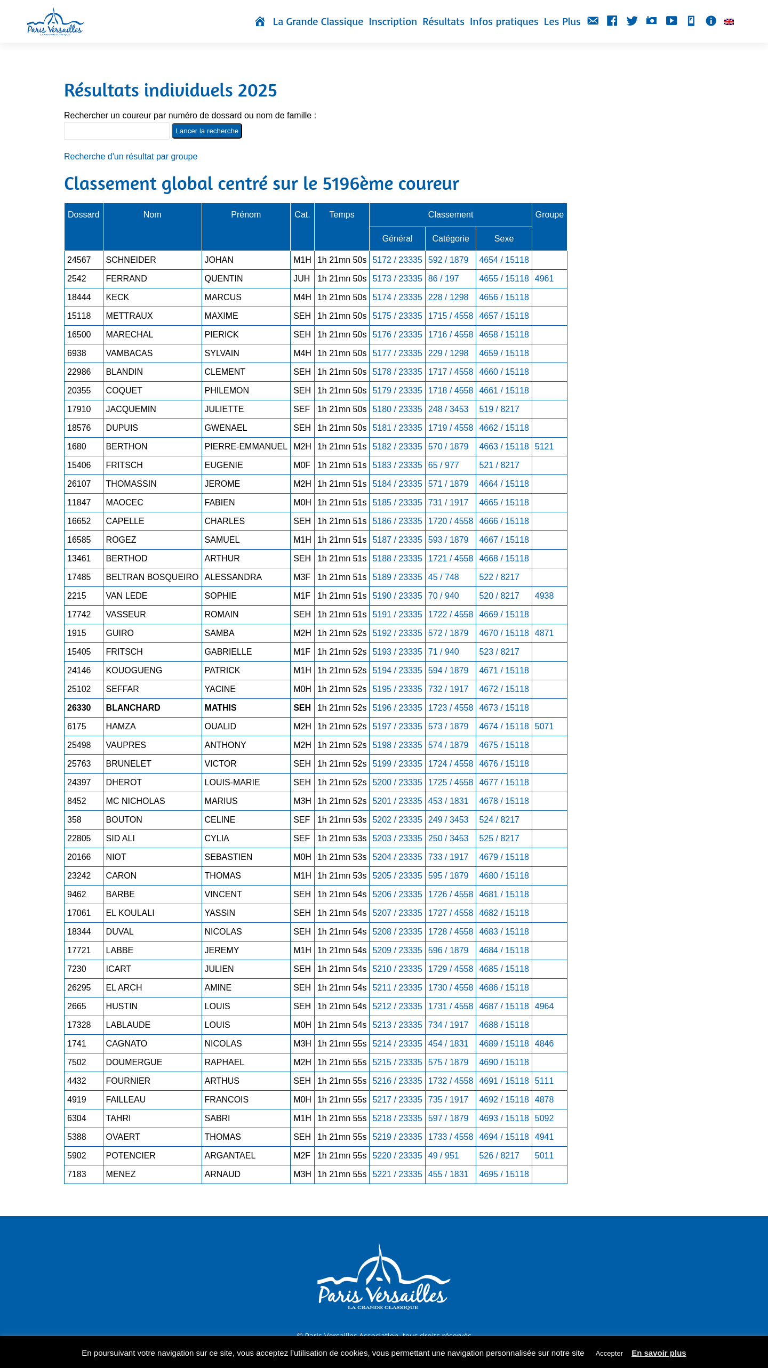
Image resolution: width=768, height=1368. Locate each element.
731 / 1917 (448, 502)
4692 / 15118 (504, 1099)
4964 (544, 1006)
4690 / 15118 (504, 1062)
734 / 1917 (448, 1024)
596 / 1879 (448, 950)
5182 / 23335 (397, 446)
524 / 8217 (499, 819)
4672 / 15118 (504, 689)
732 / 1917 (448, 689)
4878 (544, 1099)
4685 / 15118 (504, 968)
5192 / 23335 (397, 633)
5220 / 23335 (397, 1155)
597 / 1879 (448, 1118)
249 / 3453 (448, 819)
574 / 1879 (448, 745)
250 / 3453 (448, 838)
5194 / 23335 (397, 670)
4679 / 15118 (504, 857)
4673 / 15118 (504, 707)
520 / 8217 (499, 595)
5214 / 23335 (397, 1043)
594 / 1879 (448, 670)
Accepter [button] (609, 1353)
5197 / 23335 (397, 726)
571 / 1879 (448, 483)
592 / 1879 (448, 259)
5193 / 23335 (397, 651)
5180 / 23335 (397, 409)
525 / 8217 (499, 838)
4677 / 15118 (504, 782)
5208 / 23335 (397, 931)
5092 (544, 1118)
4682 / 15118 (504, 913)
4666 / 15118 (504, 521)
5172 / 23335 (397, 259)
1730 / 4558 (451, 987)
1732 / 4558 (451, 1080)
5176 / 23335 (397, 334)
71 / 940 (443, 651)
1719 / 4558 (451, 427)
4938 (544, 595)
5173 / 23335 (397, 278)
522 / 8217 (499, 577)
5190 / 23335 (397, 595)
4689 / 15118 (504, 1043)
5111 (544, 1080)
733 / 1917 (448, 857)
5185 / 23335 (397, 502)
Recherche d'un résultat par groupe (130, 156)
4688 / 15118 (504, 1024)
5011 (544, 1155)
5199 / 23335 (397, 763)
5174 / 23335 (397, 297)
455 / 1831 (448, 1174)
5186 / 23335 (397, 521)
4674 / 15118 (504, 726)
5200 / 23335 (397, 782)
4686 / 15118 (504, 987)
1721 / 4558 (451, 558)
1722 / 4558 (451, 614)
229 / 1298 (448, 353)
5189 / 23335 (397, 577)
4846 (544, 1043)
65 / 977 (443, 465)
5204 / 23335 (397, 857)
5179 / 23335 (397, 390)
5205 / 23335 (397, 875)
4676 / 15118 (504, 763)
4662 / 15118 (504, 427)
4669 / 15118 (504, 614)
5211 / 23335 (397, 987)
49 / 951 (443, 1155)
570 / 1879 (448, 446)
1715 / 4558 (451, 315)
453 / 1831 (448, 801)
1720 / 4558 (451, 521)
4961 (544, 278)
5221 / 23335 (397, 1174)
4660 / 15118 (504, 371)
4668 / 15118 (504, 558)
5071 (544, 726)
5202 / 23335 (397, 819)
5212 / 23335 (397, 1006)
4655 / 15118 (504, 278)
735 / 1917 (448, 1099)
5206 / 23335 (397, 894)
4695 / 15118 (504, 1174)
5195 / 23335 (397, 689)
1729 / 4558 (451, 968)
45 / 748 (443, 577)
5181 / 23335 (397, 427)
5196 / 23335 (397, 707)
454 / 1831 (448, 1043)
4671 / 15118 (504, 670)
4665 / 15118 (504, 502)
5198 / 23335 (397, 745)
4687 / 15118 (504, 1006)
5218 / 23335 (397, 1118)
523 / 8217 (499, 651)
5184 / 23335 (397, 483)
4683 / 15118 (504, 931)
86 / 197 (443, 278)
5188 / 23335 (397, 558)
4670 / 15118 (504, 633)
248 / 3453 (448, 409)
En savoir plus (658, 1352)
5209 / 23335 (397, 950)
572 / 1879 (448, 633)
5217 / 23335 (397, 1099)
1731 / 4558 (451, 1006)
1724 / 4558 (451, 763)
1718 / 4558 (451, 390)
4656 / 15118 (504, 297)
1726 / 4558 (451, 894)
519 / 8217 (499, 409)
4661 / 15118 (504, 390)
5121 (544, 446)
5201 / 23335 (397, 801)
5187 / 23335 (397, 539)
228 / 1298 (448, 297)
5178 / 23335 (397, 371)
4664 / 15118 (504, 483)
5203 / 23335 (397, 838)
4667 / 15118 (504, 539)
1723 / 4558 (451, 707)
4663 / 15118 (504, 446)
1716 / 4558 (451, 334)
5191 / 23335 (397, 614)
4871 (544, 633)
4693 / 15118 (504, 1118)
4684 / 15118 (504, 950)
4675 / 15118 (504, 745)
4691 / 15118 (504, 1080)
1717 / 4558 (451, 371)
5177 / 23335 (397, 353)
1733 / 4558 (451, 1136)
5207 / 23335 (397, 913)
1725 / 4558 (451, 782)
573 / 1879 (448, 726)
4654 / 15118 (504, 259)
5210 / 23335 (397, 968)
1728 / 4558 (451, 931)
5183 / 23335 (397, 465)
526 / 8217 (499, 1155)
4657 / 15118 (504, 315)
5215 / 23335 (397, 1062)
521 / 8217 (499, 465)
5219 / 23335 (397, 1136)
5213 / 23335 (397, 1024)
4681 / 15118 (504, 894)
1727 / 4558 (451, 913)
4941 (544, 1136)
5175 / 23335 (397, 315)
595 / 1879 (448, 875)
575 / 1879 (448, 1062)
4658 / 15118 (504, 334)
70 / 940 (443, 595)
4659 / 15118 (504, 353)
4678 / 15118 (504, 801)
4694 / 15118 (504, 1136)
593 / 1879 (448, 539)
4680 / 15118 (504, 875)
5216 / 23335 (397, 1080)
